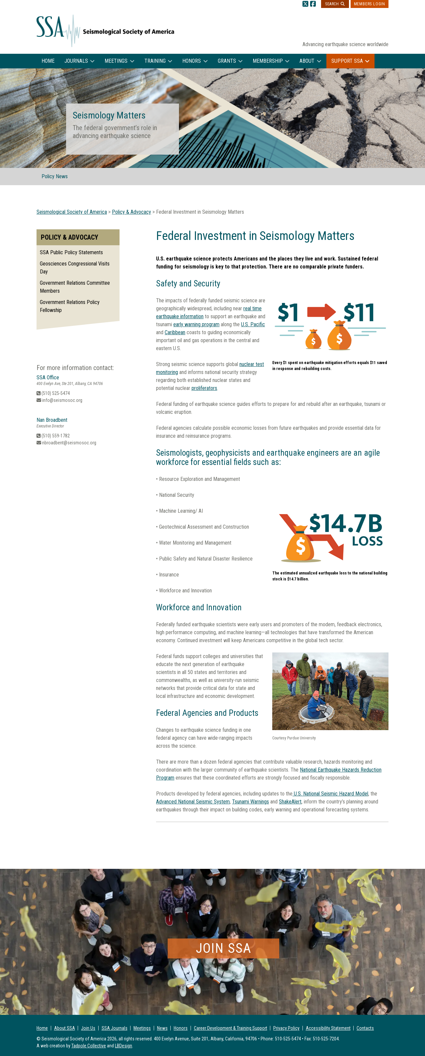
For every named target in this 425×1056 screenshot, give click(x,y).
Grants (227, 61)
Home (48, 61)
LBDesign (123, 1045)
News (162, 1028)
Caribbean (175, 332)
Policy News (55, 176)
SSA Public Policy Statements (71, 252)
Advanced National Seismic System (193, 801)
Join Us (88, 1028)
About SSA (64, 1028)
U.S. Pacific (253, 324)
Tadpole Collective (88, 1045)
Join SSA (223, 948)
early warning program (196, 324)
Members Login (369, 4)
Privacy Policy (286, 1028)
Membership (268, 61)
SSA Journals (115, 1028)
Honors (191, 61)
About (306, 61)
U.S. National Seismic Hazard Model (330, 794)
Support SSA (347, 61)
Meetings (116, 61)
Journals (76, 61)
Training (155, 61)
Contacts (365, 1028)
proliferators (204, 388)
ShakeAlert (290, 801)
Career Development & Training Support (230, 1028)
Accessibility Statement (328, 1028)
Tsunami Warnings (250, 801)
